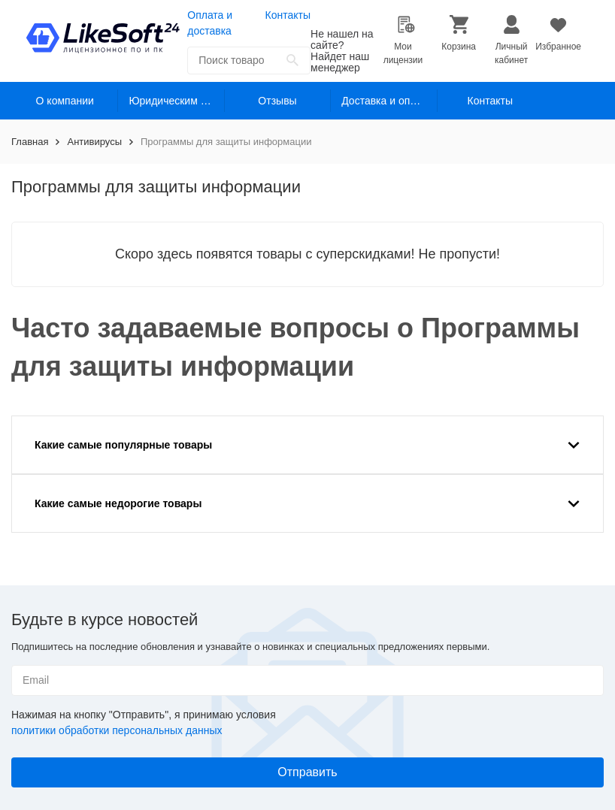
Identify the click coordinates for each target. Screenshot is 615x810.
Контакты (288, 15)
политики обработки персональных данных (116, 730)
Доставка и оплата (386, 101)
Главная (29, 141)
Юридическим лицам (176, 101)
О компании (65, 101)
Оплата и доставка (209, 23)
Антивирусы (94, 141)
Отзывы (277, 101)
